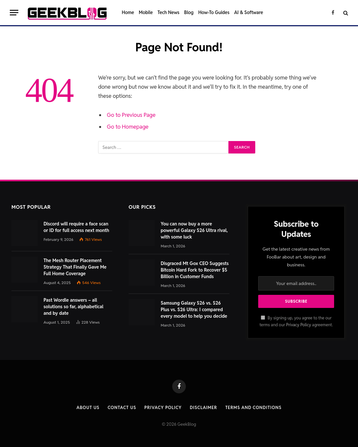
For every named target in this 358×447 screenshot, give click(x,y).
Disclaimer (203, 407)
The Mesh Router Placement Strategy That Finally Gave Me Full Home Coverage (75, 267)
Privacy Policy (298, 325)
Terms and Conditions (253, 407)
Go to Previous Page (131, 114)
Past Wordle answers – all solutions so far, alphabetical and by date (73, 306)
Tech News (168, 12)
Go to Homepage (128, 126)
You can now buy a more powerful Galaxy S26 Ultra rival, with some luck (194, 230)
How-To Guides (213, 12)
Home (128, 12)
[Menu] (14, 12)
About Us (88, 407)
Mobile (146, 12)
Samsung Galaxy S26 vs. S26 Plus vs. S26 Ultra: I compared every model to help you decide (194, 309)
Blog (189, 12)
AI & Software (248, 12)
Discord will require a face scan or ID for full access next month (76, 227)
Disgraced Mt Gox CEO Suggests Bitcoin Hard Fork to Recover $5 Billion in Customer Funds (195, 269)
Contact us (122, 407)
